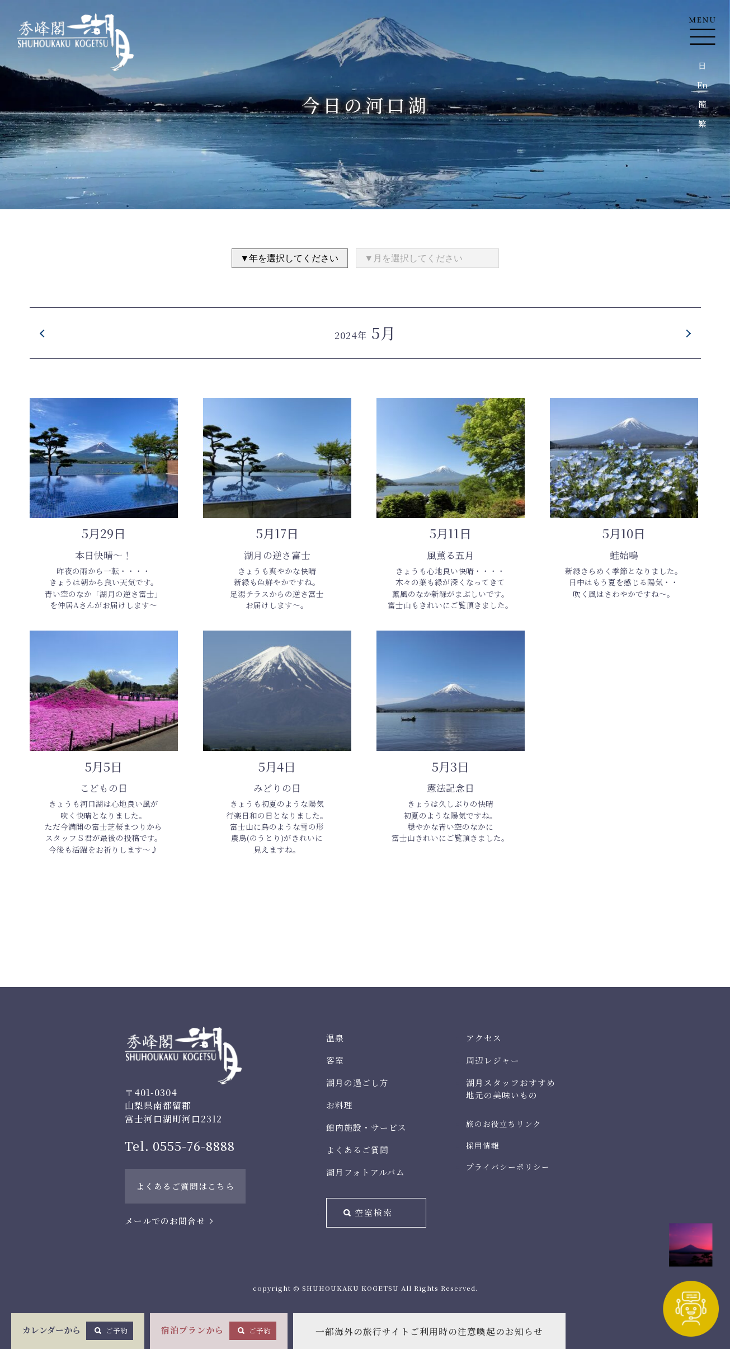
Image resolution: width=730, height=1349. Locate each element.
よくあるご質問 (357, 1149)
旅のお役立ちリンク (503, 1123)
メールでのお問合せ (165, 1220)
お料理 (339, 1105)
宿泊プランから (218, 1330)
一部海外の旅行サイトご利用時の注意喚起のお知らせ (429, 1331)
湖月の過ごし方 (357, 1082)
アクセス (484, 1038)
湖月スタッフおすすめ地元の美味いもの (510, 1089)
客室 (335, 1060)
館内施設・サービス (366, 1127)
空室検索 (374, 1212)
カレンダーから (77, 1330)
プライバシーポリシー (508, 1166)
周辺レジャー (493, 1060)
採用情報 (483, 1145)
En (702, 85)
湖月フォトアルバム (365, 1172)
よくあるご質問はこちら (185, 1186)
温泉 (335, 1038)
